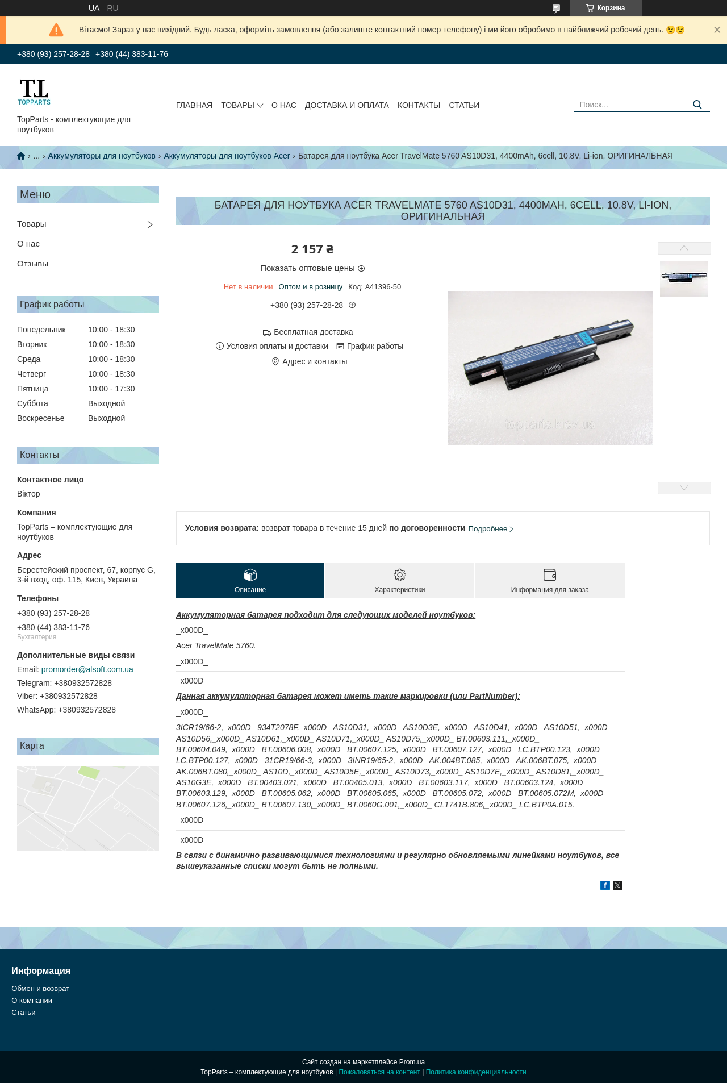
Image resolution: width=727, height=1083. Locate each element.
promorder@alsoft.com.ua (87, 669)
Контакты (419, 105)
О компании (31, 1000)
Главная (194, 105)
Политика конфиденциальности (476, 1072)
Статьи (464, 105)
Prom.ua (412, 1062)
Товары (237, 105)
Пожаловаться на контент (379, 1072)
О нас (283, 105)
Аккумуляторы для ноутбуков (102, 156)
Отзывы (32, 263)
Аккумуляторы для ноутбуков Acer (227, 156)
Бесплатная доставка (313, 331)
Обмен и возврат (40, 988)
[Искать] (697, 105)
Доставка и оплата (347, 105)
